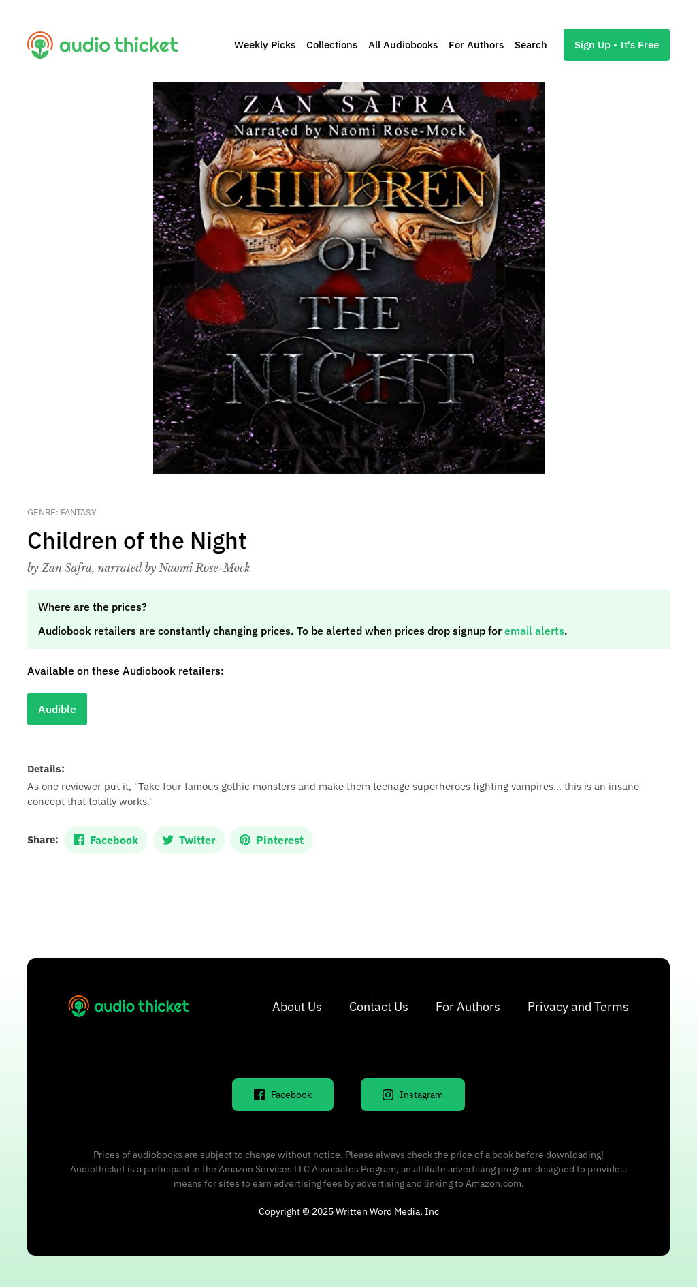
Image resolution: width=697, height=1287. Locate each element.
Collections (331, 45)
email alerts (534, 630)
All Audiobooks (403, 45)
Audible (57, 709)
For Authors (476, 45)
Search (531, 45)
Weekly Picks (264, 45)
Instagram (413, 1095)
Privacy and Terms (578, 1006)
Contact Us (378, 1006)
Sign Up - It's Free (616, 44)
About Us (297, 1006)
